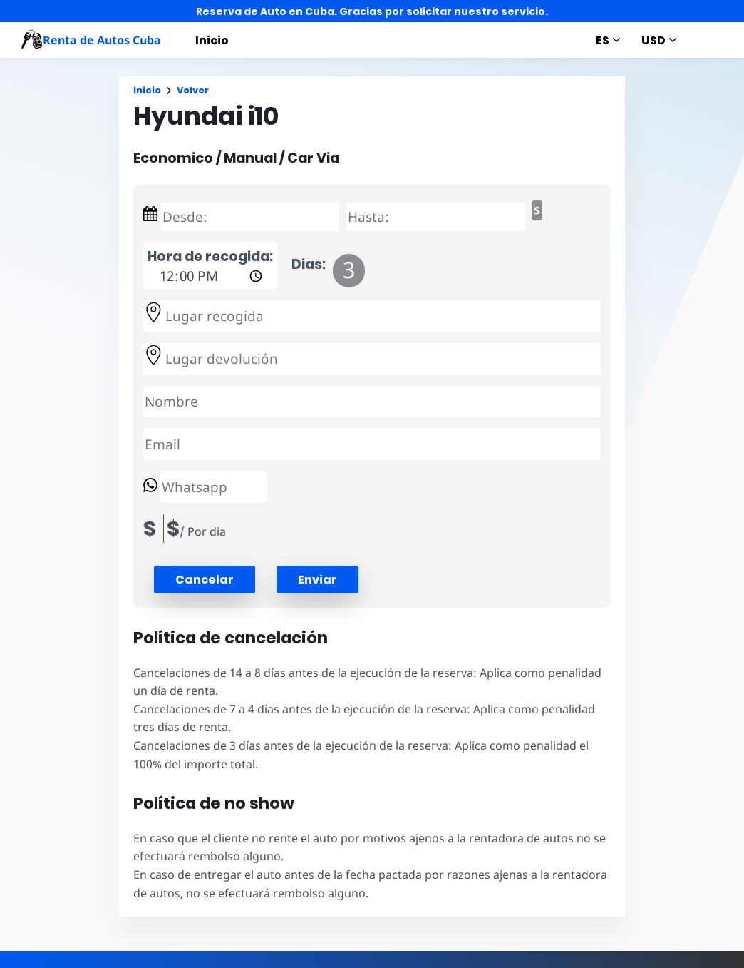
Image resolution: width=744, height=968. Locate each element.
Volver (193, 90)
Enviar (317, 579)
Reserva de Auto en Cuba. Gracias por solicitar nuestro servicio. (372, 11)
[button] (204, 579)
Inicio (212, 40)
